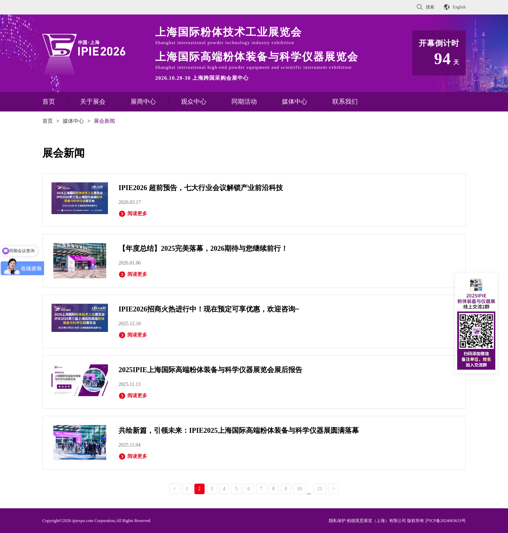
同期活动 (244, 101)
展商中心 (143, 101)
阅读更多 (133, 213)
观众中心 (193, 101)
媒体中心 (294, 101)
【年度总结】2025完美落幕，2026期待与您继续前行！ (203, 248)
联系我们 (345, 101)
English (459, 7)
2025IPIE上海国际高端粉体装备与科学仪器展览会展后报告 (210, 370)
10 (299, 488)
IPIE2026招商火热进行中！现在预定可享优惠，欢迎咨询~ (209, 309)
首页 (48, 101)
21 (320, 488)
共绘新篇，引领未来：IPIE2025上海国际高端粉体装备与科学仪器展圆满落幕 (239, 430)
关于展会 (92, 101)
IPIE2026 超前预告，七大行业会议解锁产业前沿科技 (201, 188)
